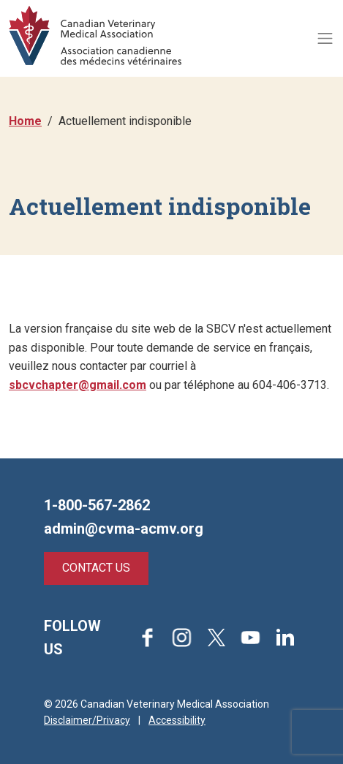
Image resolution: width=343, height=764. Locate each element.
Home (25, 121)
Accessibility (177, 720)
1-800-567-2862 (97, 505)
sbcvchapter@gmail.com (77, 385)
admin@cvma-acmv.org (123, 528)
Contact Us (96, 568)
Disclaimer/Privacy (87, 720)
